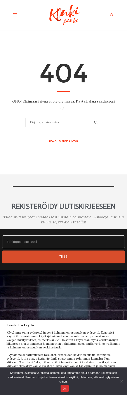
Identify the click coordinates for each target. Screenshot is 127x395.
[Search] (111, 15)
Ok (64, 388)
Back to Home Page (63, 140)
